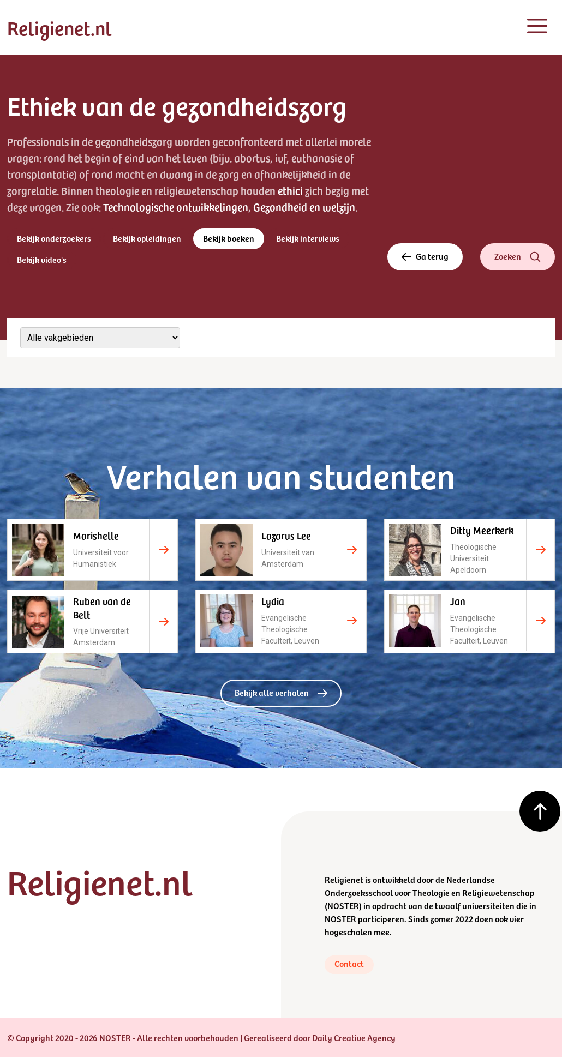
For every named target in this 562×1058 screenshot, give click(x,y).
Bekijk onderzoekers (54, 238)
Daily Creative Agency (354, 1038)
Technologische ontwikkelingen (175, 207)
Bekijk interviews (308, 238)
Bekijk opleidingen (147, 238)
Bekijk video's (42, 259)
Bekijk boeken (229, 238)
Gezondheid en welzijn (304, 207)
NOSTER (343, 905)
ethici (290, 190)
